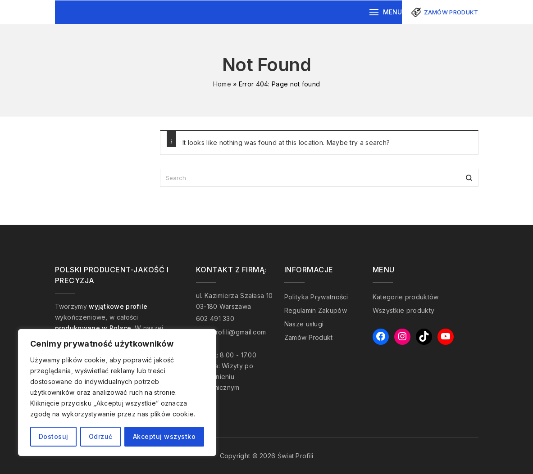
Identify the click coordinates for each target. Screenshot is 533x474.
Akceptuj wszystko (164, 436)
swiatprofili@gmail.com (231, 332)
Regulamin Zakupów (315, 310)
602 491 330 (215, 318)
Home (222, 84)
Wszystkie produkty (403, 310)
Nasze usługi (304, 324)
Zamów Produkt (308, 337)
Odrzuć (101, 436)
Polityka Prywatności (316, 297)
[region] (117, 392)
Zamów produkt (451, 12)
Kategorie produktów (406, 297)
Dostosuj (53, 436)
